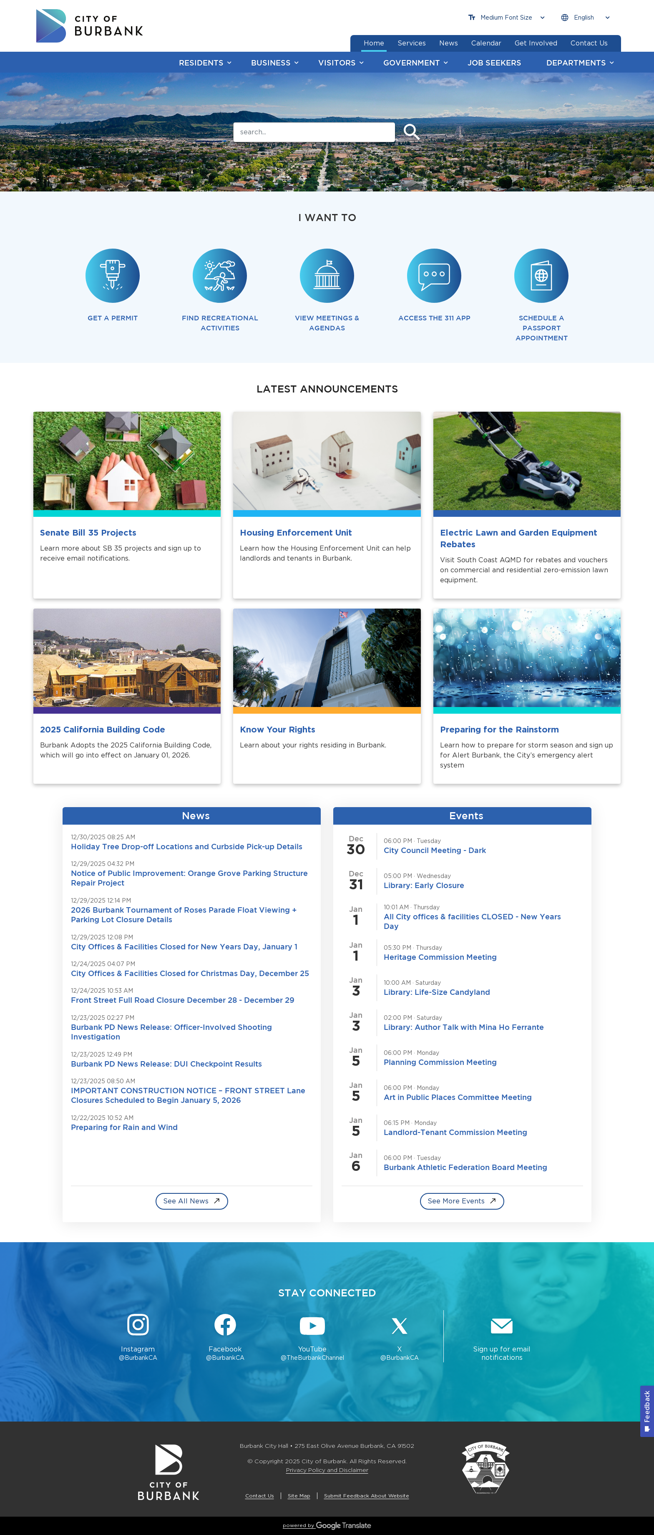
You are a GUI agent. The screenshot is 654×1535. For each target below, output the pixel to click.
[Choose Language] (585, 17)
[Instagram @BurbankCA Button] (138, 1338)
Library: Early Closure (424, 885)
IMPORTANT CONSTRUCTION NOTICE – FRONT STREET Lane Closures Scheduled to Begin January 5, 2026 (188, 1095)
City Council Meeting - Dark (435, 850)
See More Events (456, 1201)
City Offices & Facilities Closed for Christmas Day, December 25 (190, 973)
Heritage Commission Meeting (440, 957)
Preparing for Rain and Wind (124, 1127)
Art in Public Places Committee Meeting (458, 1097)
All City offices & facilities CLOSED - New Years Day (472, 921)
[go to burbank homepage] (89, 26)
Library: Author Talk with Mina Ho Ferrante (464, 1027)
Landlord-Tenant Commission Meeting (455, 1132)
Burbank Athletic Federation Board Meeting (465, 1167)
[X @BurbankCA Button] (399, 1338)
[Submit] (412, 132)
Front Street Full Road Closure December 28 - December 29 (182, 1000)
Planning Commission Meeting (440, 1062)
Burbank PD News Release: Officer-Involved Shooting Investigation (171, 1032)
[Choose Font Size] (506, 17)
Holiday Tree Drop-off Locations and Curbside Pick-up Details (186, 846)
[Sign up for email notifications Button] (501, 1338)
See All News (186, 1201)
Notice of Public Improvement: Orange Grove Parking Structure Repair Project (189, 878)
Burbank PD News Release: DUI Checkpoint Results (166, 1063)
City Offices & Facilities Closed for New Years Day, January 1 (184, 946)
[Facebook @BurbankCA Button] (225, 1338)
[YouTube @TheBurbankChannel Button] (312, 1338)
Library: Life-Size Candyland (437, 992)
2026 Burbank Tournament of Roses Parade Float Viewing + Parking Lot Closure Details (184, 915)
